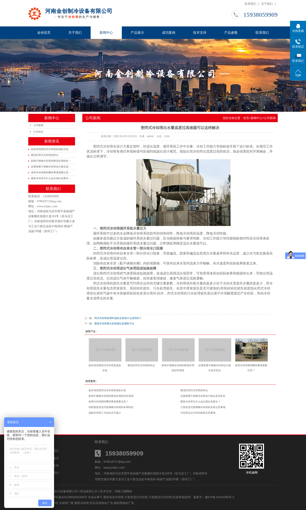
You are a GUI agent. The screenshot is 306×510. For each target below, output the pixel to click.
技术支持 (199, 32)
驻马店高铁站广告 (102, 503)
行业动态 (38, 131)
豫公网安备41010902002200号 (67, 497)
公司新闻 (38, 125)
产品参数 (231, 32)
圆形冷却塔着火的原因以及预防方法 (114, 323)
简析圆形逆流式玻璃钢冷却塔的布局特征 (111, 407)
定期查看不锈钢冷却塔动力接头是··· (50, 166)
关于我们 (267, 3)
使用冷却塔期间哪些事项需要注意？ (108, 401)
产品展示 (137, 32)
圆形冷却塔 (82, 503)
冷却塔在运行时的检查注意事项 (197, 412)
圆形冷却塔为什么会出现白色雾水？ (200, 401)
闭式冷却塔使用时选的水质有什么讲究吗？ (118, 318)
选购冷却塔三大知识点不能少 (105, 412)
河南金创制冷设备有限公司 (78, 11)
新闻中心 (106, 32)
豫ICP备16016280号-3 (219, 497)
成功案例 (168, 32)
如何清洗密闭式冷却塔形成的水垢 (49, 149)
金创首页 (44, 32)
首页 (246, 118)
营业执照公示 (88, 491)
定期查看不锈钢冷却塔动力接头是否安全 (202, 396)
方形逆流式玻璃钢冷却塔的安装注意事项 (202, 407)
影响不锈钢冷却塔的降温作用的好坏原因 (111, 396)
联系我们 (250, 3)
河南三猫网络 (123, 491)
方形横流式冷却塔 (160, 497)
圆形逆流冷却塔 (113, 497)
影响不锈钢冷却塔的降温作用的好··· (50, 160)
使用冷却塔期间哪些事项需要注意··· (50, 172)
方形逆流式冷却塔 (136, 497)
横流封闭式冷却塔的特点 (44, 155)
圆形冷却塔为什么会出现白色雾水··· (50, 178)
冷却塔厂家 (66, 503)
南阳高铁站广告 (124, 503)
